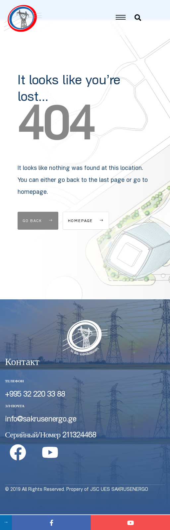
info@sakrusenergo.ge (40, 435)
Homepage (86, 237)
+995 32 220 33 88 (35, 411)
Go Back (38, 237)
